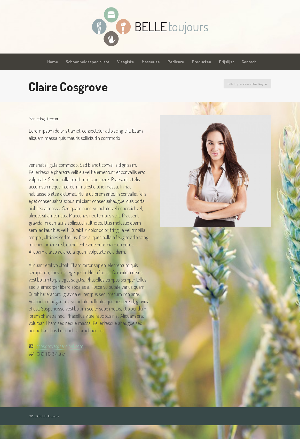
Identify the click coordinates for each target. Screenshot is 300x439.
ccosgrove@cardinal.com (59, 346)
